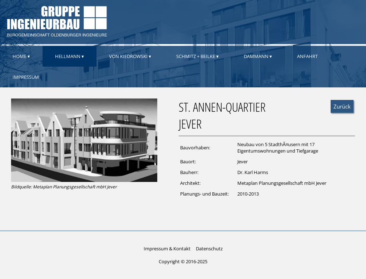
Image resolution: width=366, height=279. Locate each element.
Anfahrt (307, 56)
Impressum (26, 77)
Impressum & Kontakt (167, 248)
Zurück (342, 106)
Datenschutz (209, 248)
